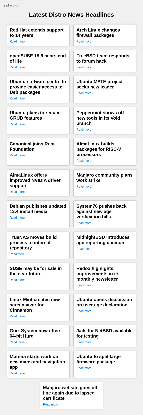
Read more (17, 41)
